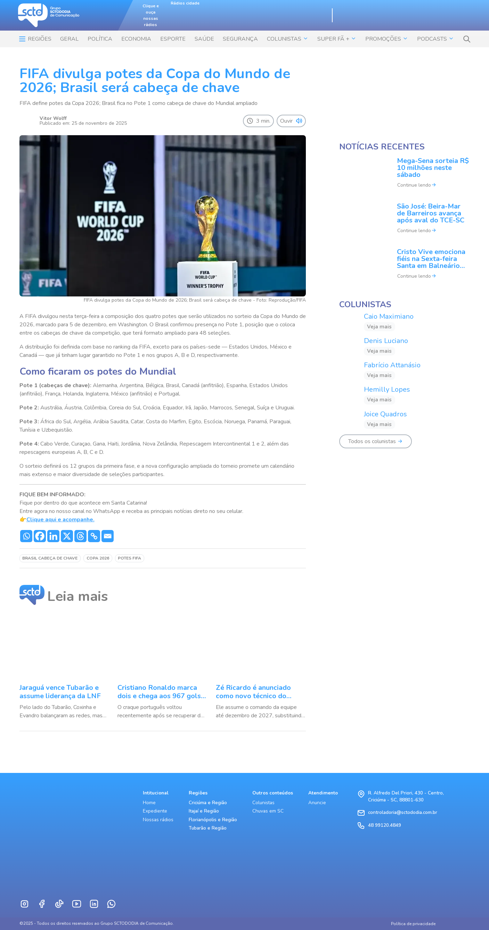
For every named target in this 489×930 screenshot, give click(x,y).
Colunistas (263, 802)
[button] (467, 39)
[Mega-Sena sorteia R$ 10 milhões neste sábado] (404, 177)
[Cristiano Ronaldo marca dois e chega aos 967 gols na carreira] (162, 668)
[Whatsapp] (26, 536)
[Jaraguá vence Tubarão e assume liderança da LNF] (64, 668)
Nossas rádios (158, 819)
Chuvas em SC (268, 811)
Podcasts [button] (435, 39)
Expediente (155, 811)
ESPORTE (173, 39)
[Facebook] (40, 536)
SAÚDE (204, 39)
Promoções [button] (386, 39)
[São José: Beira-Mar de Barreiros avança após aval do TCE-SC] (404, 223)
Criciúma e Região (208, 802)
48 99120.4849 (384, 825)
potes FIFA (129, 558)
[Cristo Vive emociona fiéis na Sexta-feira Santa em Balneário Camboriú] (404, 268)
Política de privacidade (413, 924)
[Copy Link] (94, 536)
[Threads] (80, 536)
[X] (67, 536)
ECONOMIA (136, 39)
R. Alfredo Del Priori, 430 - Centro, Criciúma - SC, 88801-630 (406, 796)
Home (149, 802)
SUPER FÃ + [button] (336, 39)
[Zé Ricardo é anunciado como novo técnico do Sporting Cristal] (261, 668)
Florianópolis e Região (213, 819)
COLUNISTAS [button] (287, 39)
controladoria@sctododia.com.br (402, 812)
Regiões (34, 39)
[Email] (107, 536)
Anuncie (317, 802)
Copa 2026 (98, 558)
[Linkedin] (53, 536)
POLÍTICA (100, 39)
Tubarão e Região (208, 828)
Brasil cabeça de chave (50, 558)
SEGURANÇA (240, 39)
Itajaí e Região (204, 811)
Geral (69, 39)
